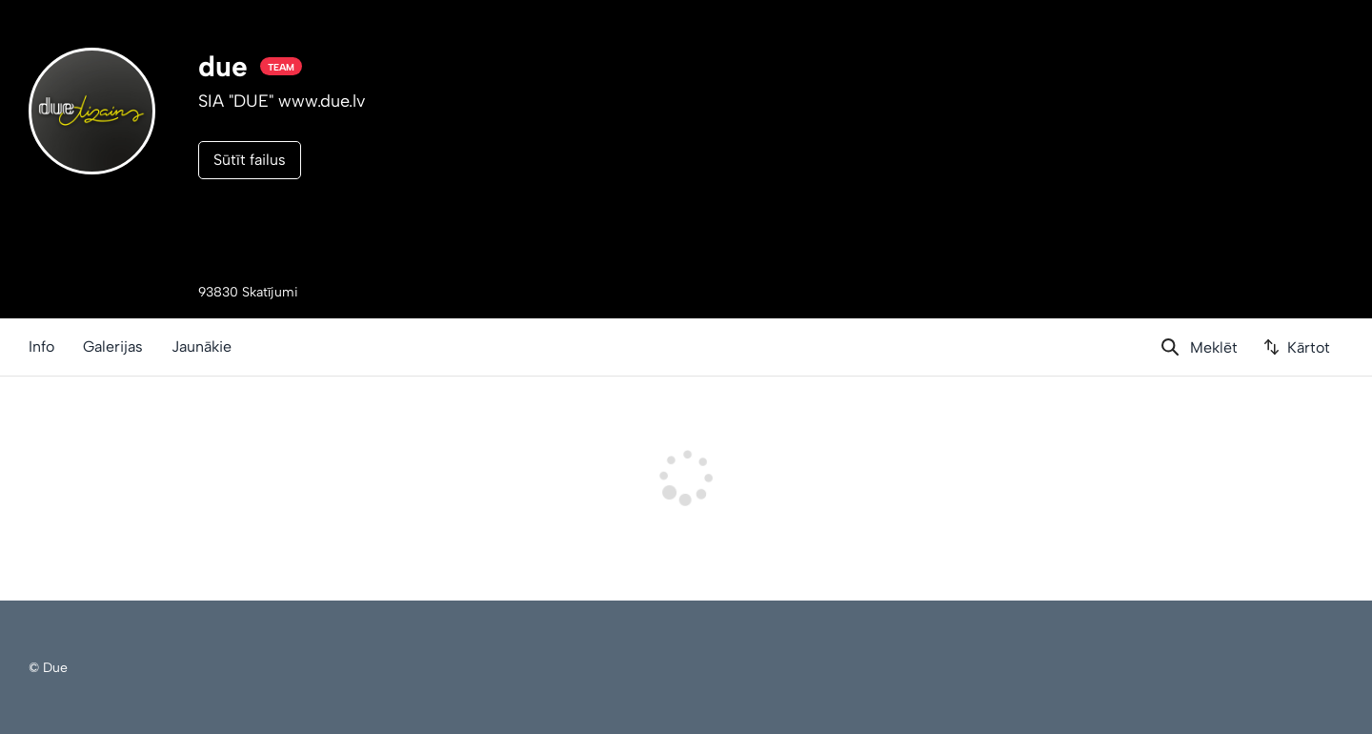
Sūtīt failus (249, 160)
